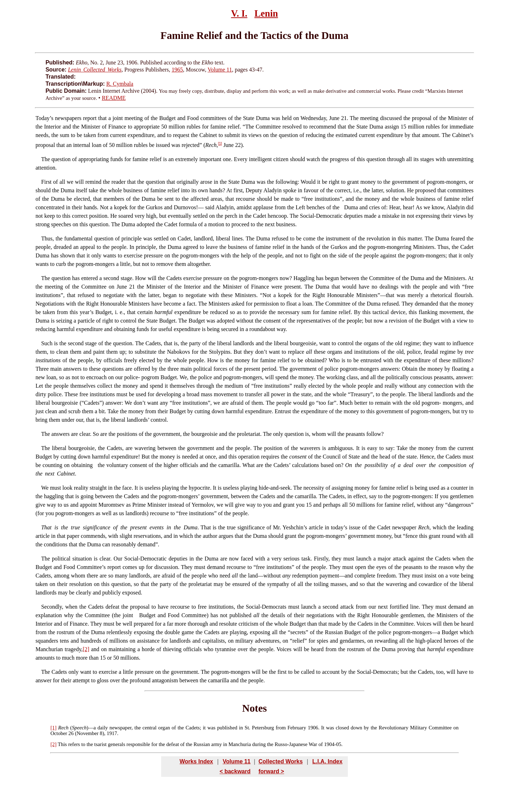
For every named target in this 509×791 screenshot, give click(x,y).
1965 (177, 70)
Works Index (196, 761)
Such (46, 343)
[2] (86, 649)
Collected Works (280, 761)
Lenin (266, 13)
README (114, 98)
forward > (271, 771)
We (44, 488)
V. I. (239, 13)
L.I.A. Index (327, 761)
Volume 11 (219, 70)
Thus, (47, 238)
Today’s (44, 118)
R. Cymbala (119, 84)
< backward (235, 771)
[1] (220, 144)
